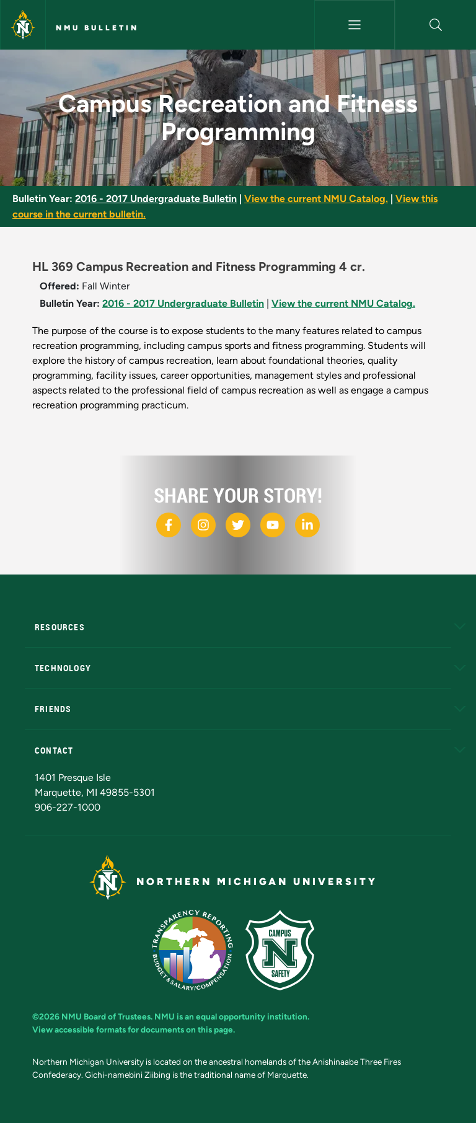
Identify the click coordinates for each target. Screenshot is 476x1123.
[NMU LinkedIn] (307, 525)
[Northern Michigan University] (23, 25)
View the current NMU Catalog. (316, 199)
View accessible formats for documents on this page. (133, 1029)
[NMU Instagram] (203, 525)
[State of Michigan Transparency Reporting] (198, 949)
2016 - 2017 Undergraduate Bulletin (156, 199)
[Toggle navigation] (354, 25)
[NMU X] (238, 525)
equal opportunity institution (251, 1016)
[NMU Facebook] (168, 525)
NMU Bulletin (97, 28)
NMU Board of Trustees (106, 1016)
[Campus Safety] (284, 949)
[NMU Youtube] (272, 525)
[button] (435, 25)
